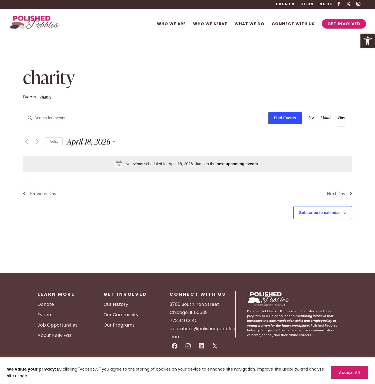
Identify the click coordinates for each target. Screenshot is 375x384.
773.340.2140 (184, 320)
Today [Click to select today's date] (53, 141)
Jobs (307, 4)
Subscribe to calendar (319, 212)
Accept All (349, 372)
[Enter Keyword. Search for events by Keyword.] (145, 118)
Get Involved (343, 24)
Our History (116, 304)
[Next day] (37, 141)
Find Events (285, 118)
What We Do (249, 24)
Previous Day (39, 193)
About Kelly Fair (55, 335)
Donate (46, 304)
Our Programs (119, 325)
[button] (367, 41)
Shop (326, 4)
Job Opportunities (58, 325)
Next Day (339, 193)
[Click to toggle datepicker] (91, 141)
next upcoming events (237, 164)
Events (285, 4)
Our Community (121, 314)
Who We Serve (210, 24)
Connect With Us (293, 24)
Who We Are (171, 24)
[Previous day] (26, 141)
